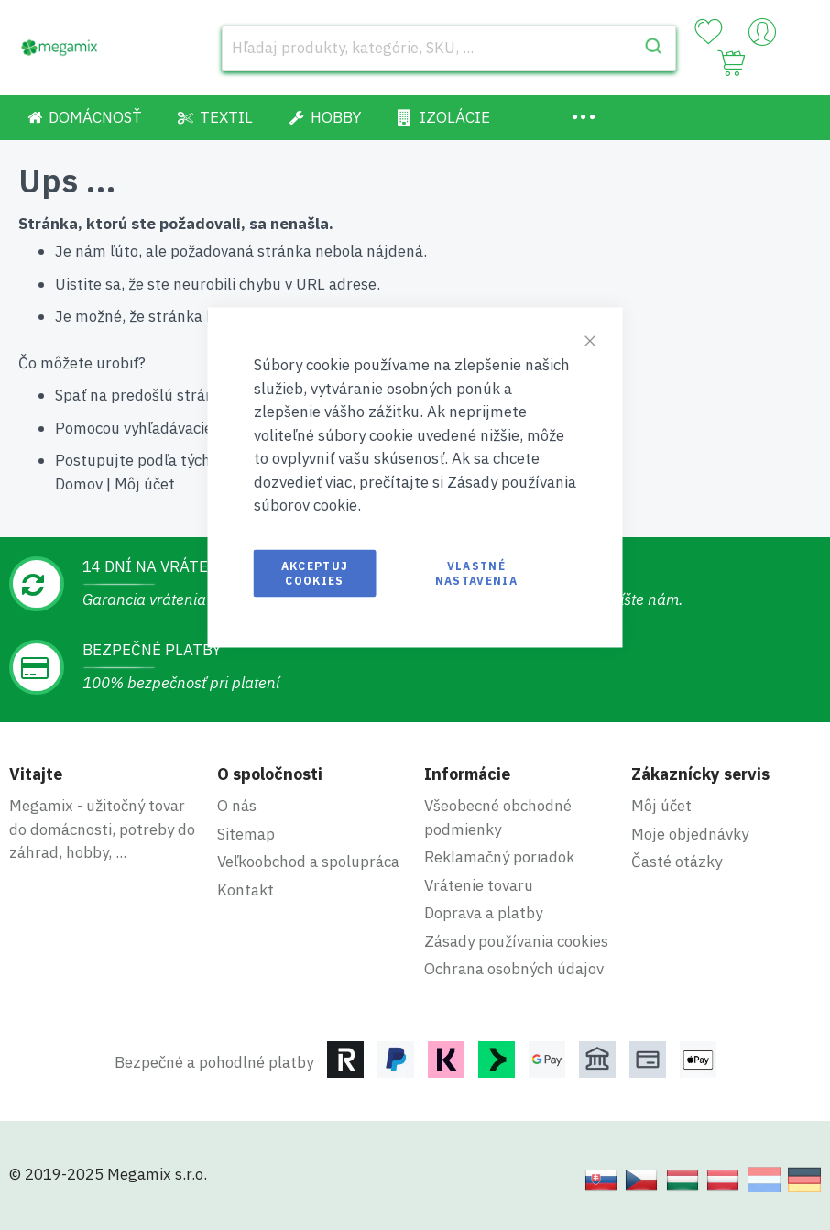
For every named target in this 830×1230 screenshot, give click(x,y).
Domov (79, 484)
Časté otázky (676, 861)
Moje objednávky (689, 834)
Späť (70, 395)
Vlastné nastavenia (477, 572)
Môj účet (145, 484)
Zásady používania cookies (516, 941)
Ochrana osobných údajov (514, 969)
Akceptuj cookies (315, 572)
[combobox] (449, 48)
